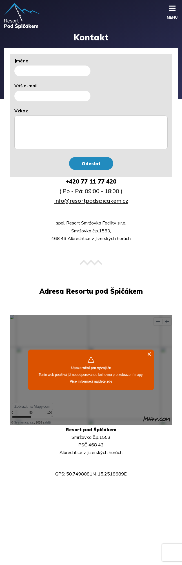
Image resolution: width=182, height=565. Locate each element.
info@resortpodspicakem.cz (91, 200)
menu (172, 16)
